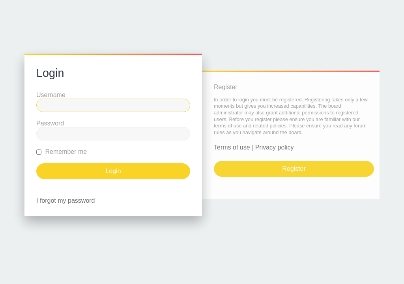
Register (294, 168)
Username (50, 95)
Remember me (61, 151)
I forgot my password (65, 200)
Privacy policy (274, 147)
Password (50, 123)
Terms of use (232, 147)
